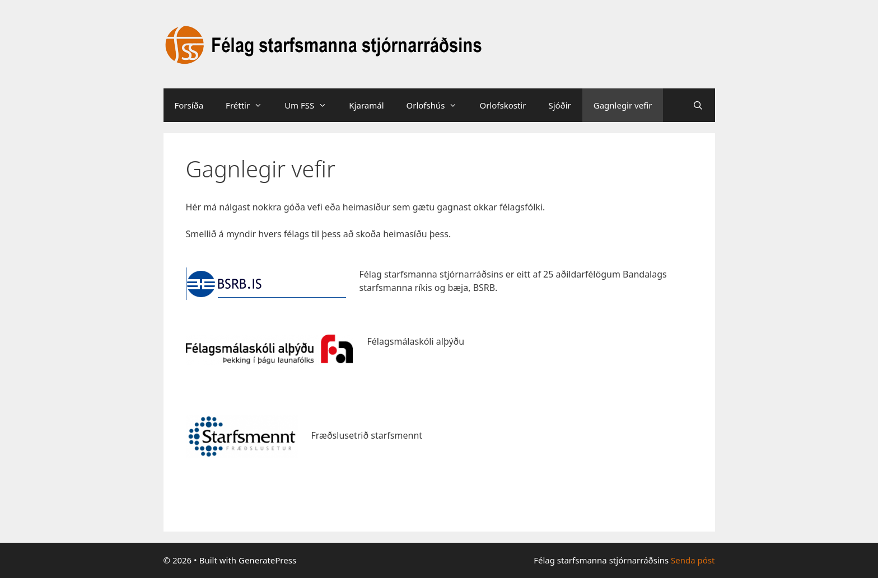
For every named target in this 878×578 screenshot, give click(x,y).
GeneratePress (267, 560)
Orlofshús (438, 105)
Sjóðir (559, 105)
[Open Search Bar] (697, 105)
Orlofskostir (502, 105)
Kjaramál (366, 105)
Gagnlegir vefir (623, 105)
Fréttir (249, 105)
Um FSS (311, 105)
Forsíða (189, 105)
